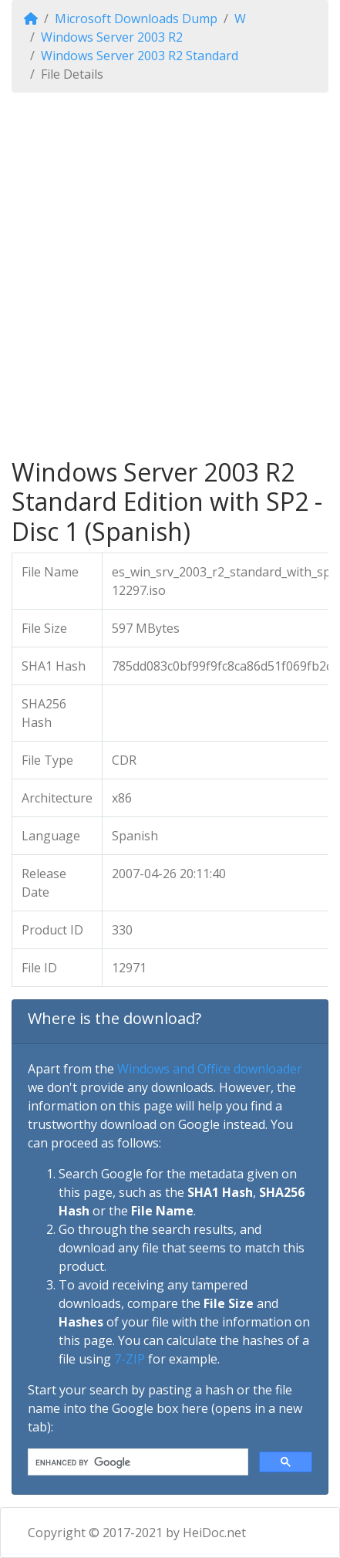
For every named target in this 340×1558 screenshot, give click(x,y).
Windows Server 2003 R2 (112, 37)
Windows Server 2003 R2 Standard (139, 55)
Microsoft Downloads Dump (136, 18)
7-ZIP (129, 1358)
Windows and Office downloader (209, 1068)
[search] (136, 1462)
